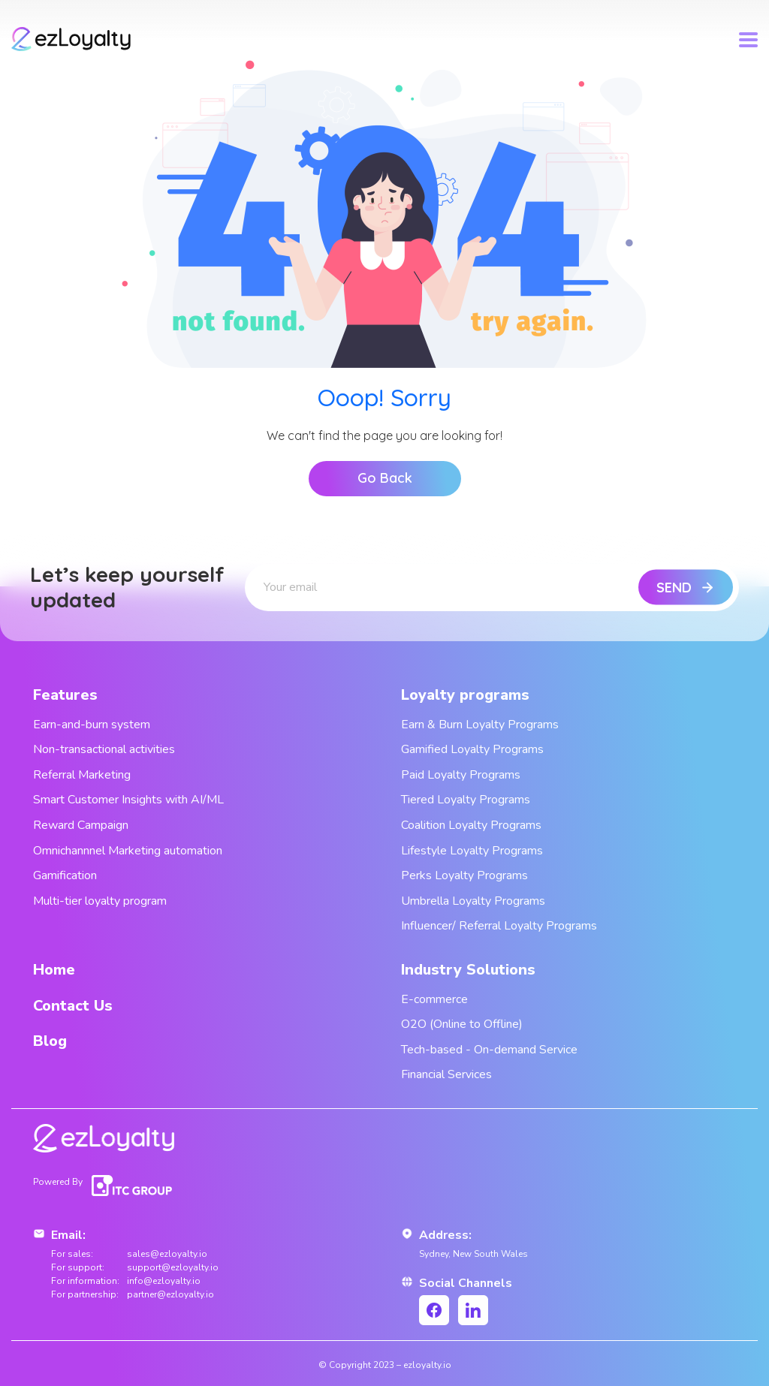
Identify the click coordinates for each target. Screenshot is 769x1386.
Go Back (384, 478)
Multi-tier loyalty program (100, 901)
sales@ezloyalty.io (167, 1254)
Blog (50, 1041)
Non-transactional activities (104, 749)
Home (54, 970)
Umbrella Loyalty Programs (473, 901)
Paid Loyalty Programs (460, 775)
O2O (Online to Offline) (462, 1024)
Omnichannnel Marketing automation (127, 850)
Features (65, 695)
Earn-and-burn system (91, 724)
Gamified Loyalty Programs (472, 749)
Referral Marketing (82, 775)
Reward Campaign (80, 825)
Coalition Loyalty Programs (471, 825)
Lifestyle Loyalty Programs (472, 850)
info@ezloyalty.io (164, 1281)
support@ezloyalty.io (173, 1267)
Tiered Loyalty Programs (465, 799)
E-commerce (434, 999)
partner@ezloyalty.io (170, 1294)
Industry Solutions (468, 970)
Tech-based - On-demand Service (489, 1049)
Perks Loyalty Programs (464, 875)
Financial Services (446, 1074)
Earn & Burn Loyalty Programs (480, 724)
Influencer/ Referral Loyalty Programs (499, 925)
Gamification (65, 875)
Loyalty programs (465, 695)
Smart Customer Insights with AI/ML (128, 799)
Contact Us (73, 1006)
